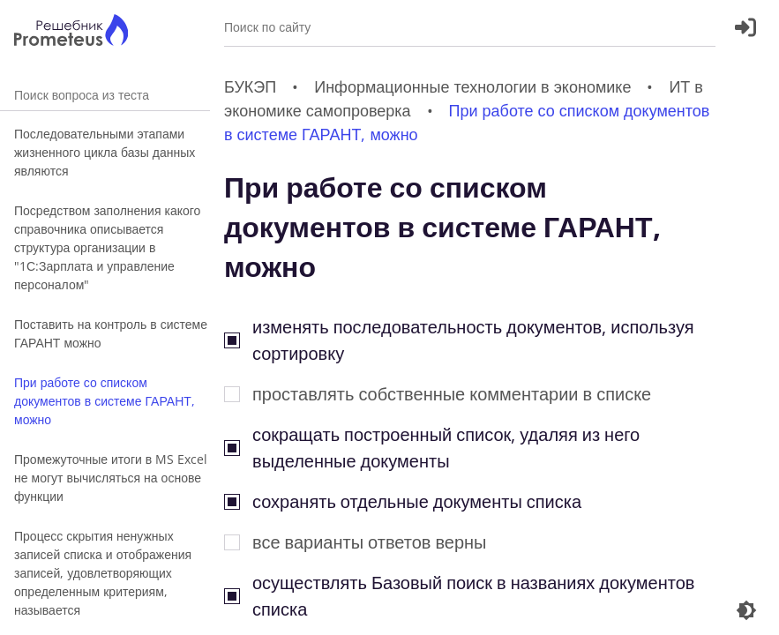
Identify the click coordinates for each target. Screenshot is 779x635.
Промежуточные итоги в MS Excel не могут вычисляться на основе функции (110, 477)
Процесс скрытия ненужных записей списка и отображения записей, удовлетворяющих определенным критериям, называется (102, 572)
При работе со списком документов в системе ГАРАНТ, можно (104, 401)
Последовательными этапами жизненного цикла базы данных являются (104, 152)
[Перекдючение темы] (746, 610)
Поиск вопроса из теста (105, 94)
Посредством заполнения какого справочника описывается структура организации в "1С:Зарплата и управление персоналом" (107, 247)
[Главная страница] (71, 32)
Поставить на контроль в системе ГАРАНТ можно (110, 333)
